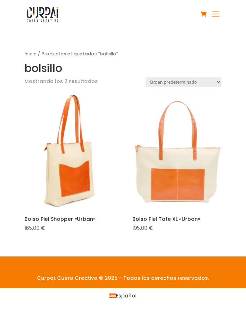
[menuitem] (123, 295)
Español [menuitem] (126, 295)
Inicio (30, 53)
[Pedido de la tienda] (184, 82)
